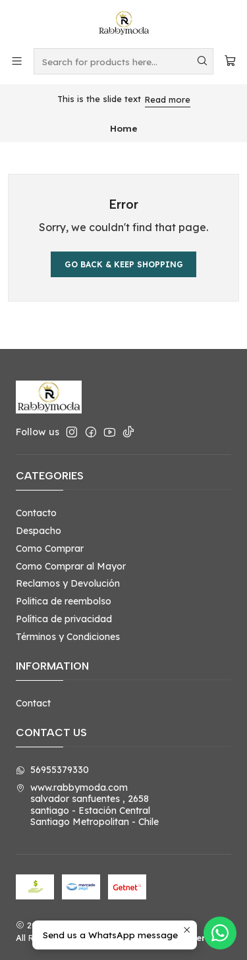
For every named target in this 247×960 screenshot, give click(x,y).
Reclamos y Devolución (68, 583)
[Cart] (230, 61)
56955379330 (52, 770)
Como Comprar (50, 548)
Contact (33, 703)
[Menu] (17, 61)
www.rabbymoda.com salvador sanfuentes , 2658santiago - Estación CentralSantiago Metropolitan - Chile (87, 805)
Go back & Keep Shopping (124, 264)
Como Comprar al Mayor (71, 566)
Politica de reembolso (63, 601)
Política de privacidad (64, 619)
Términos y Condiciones (68, 637)
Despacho (38, 531)
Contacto (36, 513)
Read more (167, 99)
